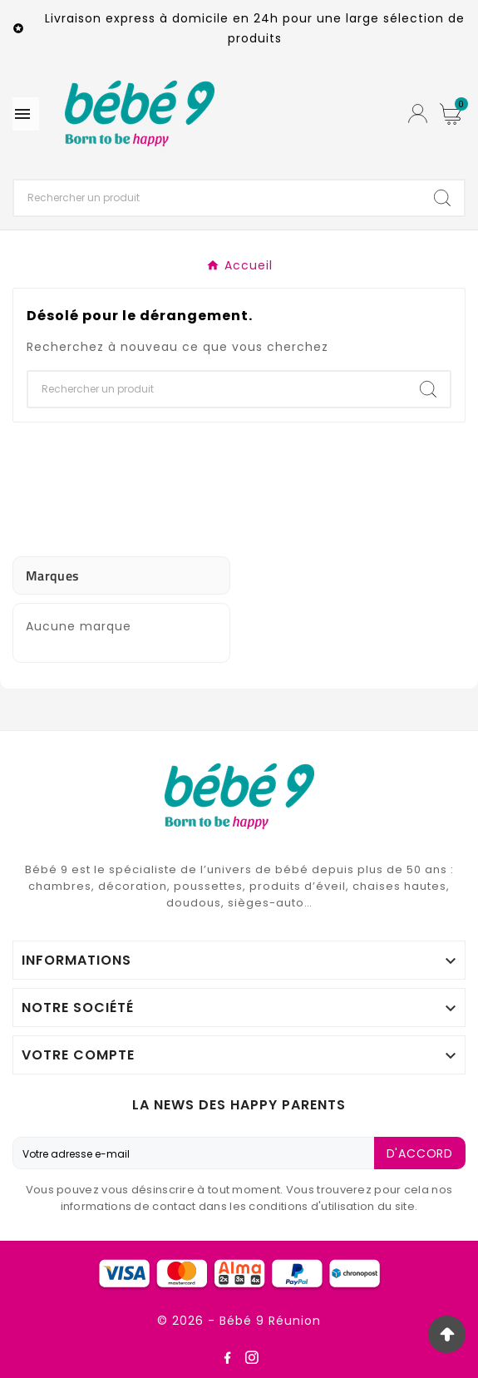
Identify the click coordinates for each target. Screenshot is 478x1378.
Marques (52, 575)
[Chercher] (217, 197)
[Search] (442, 198)
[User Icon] (417, 113)
